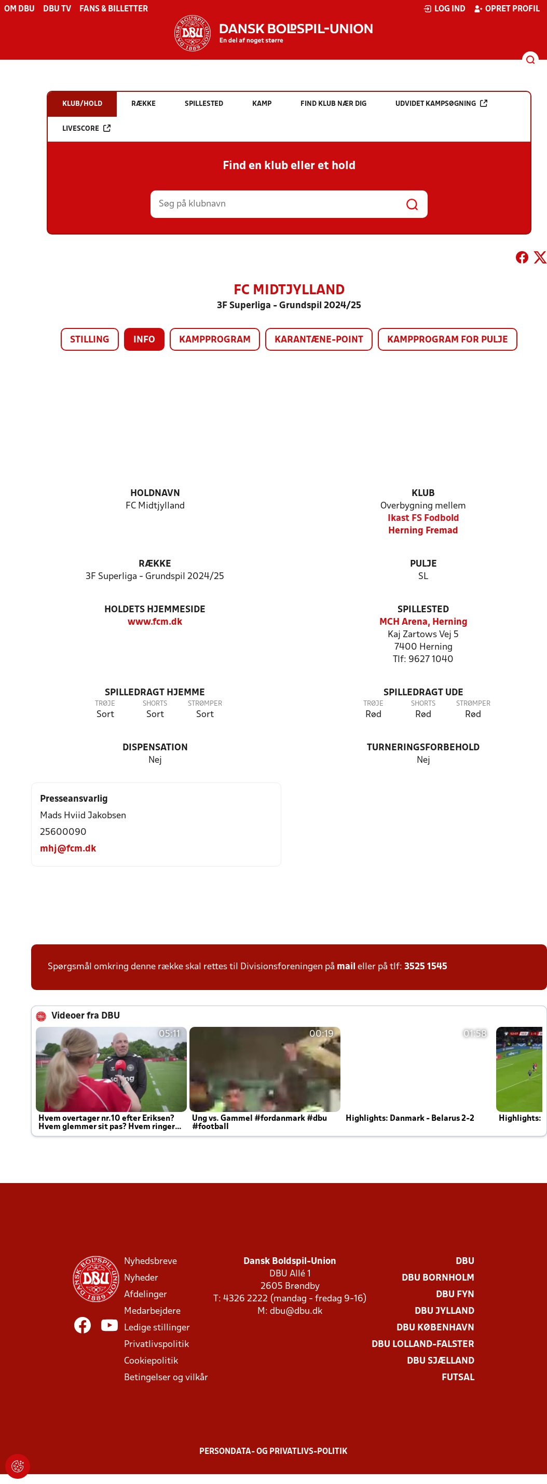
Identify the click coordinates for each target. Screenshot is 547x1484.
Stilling (90, 340)
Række (155, 564)
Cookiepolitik (151, 1361)
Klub (423, 493)
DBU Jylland (444, 1311)
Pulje (423, 564)
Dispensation (155, 748)
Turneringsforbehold (423, 748)
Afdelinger (145, 1294)
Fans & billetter (113, 9)
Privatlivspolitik (156, 1344)
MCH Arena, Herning (423, 622)
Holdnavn (155, 493)
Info (144, 340)
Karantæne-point (319, 340)
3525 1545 (425, 967)
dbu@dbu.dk (296, 1311)
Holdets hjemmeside (155, 610)
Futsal (458, 1377)
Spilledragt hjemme (155, 693)
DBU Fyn (455, 1294)
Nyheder (141, 1278)
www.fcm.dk (155, 622)
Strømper (205, 703)
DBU (465, 1261)
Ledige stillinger (157, 1328)
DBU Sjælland (440, 1361)
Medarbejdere (152, 1311)
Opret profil (507, 8)
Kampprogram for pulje (447, 340)
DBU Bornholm (438, 1278)
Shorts (155, 703)
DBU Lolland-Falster (423, 1344)
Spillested (423, 610)
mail (346, 967)
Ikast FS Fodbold (423, 518)
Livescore (86, 128)
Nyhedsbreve (150, 1261)
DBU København (435, 1328)
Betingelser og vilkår (166, 1377)
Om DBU (19, 9)
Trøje (105, 703)
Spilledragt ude (423, 693)
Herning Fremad (423, 531)
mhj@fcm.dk (68, 849)
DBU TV (57, 9)
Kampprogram (215, 340)
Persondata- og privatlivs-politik (273, 1451)
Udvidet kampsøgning (441, 103)
